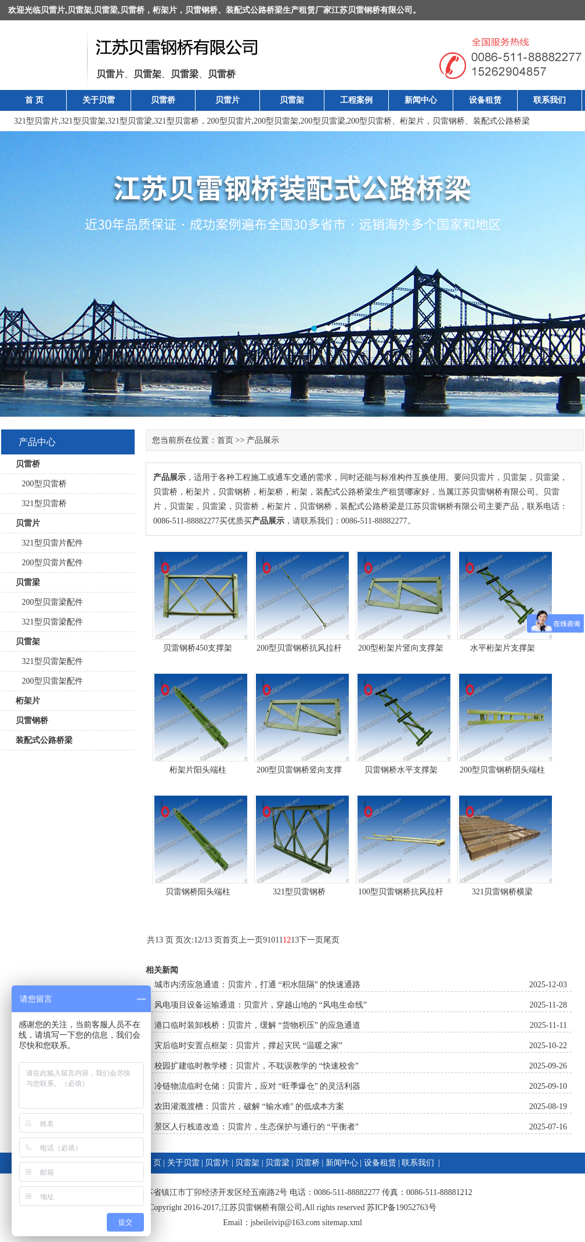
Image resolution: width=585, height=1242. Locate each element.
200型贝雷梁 (323, 121)
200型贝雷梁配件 (49, 602)
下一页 (311, 940)
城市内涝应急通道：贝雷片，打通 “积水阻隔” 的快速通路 (257, 984)
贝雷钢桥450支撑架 (197, 648)
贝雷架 (79, 10)
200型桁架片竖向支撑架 (400, 648)
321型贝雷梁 (129, 121)
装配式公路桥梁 (254, 10)
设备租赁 (485, 100)
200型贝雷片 (229, 121)
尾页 (331, 940)
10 (271, 940)
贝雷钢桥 (201, 10)
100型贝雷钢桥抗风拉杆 (400, 891)
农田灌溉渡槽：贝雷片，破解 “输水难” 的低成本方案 (249, 1106)
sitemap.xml (342, 1222)
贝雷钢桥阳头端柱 (197, 891)
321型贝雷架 (83, 121)
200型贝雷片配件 (49, 562)
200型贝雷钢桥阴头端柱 (502, 770)
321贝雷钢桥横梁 (502, 891)
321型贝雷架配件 (49, 661)
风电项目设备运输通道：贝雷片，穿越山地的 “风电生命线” (260, 1005)
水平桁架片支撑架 (502, 648)
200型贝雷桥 (369, 121)
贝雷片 (53, 10)
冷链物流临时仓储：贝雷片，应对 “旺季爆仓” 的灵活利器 (257, 1086)
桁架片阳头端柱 (197, 770)
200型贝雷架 (276, 121)
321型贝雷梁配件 (49, 622)
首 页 (34, 100)
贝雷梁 (105, 10)
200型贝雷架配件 (49, 681)
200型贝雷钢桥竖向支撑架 (299, 772)
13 (295, 940)
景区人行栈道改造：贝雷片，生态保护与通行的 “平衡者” (256, 1126)
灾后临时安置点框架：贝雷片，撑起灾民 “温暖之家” (248, 1045)
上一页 (251, 940)
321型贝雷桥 (176, 121)
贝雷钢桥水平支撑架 (401, 770)
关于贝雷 (98, 100)
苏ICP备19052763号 (401, 1207)
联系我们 (549, 100)
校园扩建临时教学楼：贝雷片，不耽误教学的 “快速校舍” (256, 1066)
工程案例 (356, 100)
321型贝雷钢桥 (299, 891)
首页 (225, 440)
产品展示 (263, 440)
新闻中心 (421, 100)
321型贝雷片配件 (49, 543)
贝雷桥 (132, 10)
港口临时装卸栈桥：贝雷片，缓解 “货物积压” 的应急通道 (257, 1025)
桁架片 (165, 10)
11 (279, 940)
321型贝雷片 (36, 121)
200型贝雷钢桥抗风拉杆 (299, 648)
